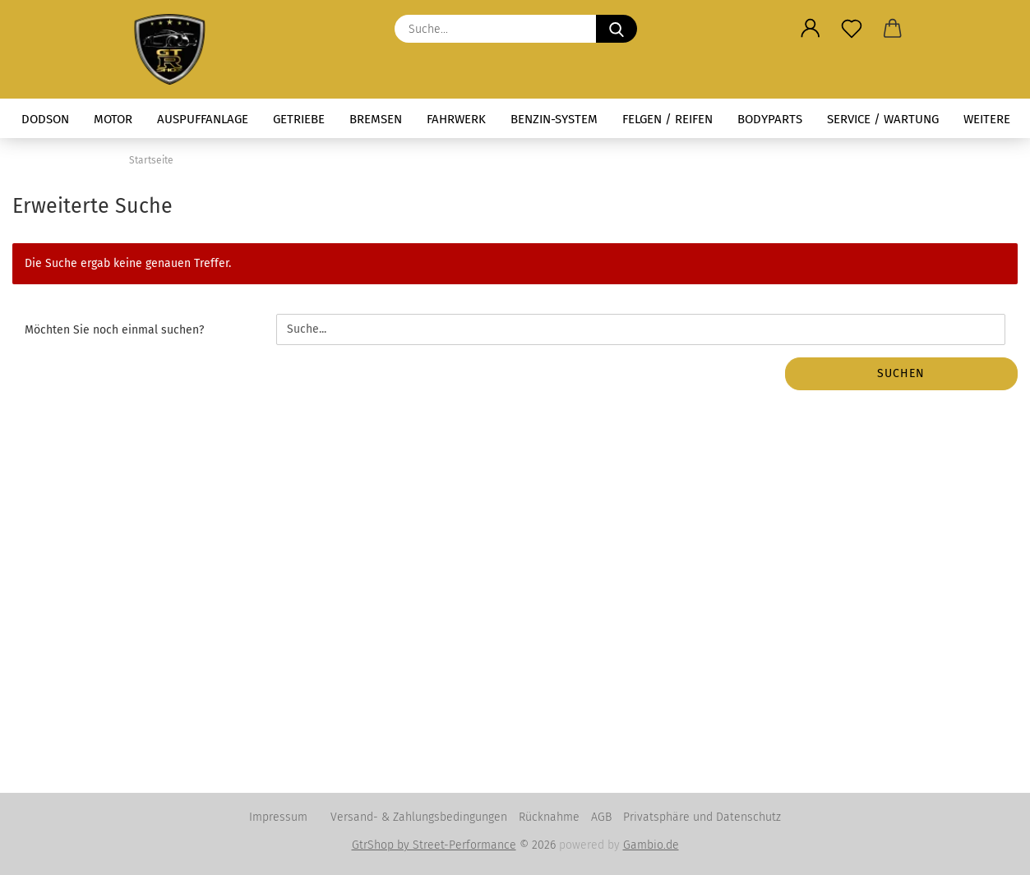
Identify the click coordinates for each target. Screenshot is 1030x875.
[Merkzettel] (851, 29)
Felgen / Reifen (667, 119)
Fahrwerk (456, 119)
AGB (601, 817)
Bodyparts (769, 119)
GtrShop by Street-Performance (434, 845)
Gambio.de (651, 845)
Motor (113, 119)
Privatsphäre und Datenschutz (702, 817)
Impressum (278, 817)
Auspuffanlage (202, 119)
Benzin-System (554, 119)
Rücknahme (549, 817)
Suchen (901, 373)
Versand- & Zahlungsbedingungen (418, 817)
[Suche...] (616, 29)
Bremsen (375, 119)
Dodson (45, 119)
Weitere (986, 119)
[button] (810, 29)
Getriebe (299, 119)
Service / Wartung (883, 119)
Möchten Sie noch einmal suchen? (114, 330)
